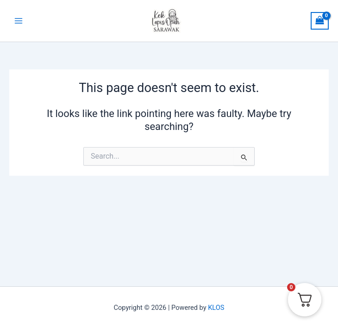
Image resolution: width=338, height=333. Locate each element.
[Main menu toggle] (18, 21)
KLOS (216, 307)
